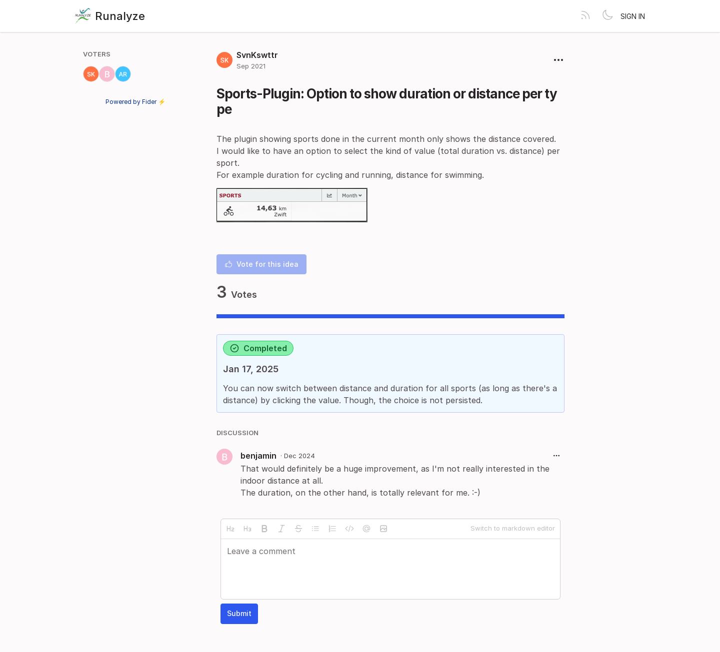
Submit (239, 613)
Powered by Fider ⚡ (136, 101)
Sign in (632, 16)
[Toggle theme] (607, 15)
